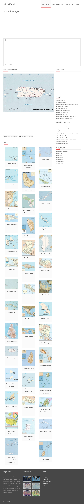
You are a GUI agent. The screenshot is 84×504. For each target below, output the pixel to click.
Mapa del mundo (47, 481)
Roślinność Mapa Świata (62, 106)
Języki (77, 4)
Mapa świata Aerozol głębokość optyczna (66, 116)
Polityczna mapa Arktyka (63, 130)
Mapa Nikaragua (45, 343)
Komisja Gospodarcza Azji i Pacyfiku (65, 128)
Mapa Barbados (28, 190)
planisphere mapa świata (63, 108)
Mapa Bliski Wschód (61, 136)
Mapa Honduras (45, 270)
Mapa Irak (59, 155)
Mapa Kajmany (11, 291)
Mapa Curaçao (46, 229)
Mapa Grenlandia (45, 254)
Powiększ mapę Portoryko (11, 136)
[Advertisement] (42, 27)
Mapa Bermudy (45, 203)
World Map (45, 478)
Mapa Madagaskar (61, 165)
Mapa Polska (60, 163)
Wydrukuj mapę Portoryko (27, 136)
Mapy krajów (69, 4)
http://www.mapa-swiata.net (14, 501)
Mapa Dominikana (12, 224)
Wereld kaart (46, 483)
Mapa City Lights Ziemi (62, 112)
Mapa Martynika (45, 318)
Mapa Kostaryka (28, 296)
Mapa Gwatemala (29, 258)
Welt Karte (45, 479)
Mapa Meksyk (29, 319)
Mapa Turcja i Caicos (45, 431)
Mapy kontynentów (57, 4)
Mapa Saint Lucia (29, 368)
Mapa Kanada (45, 295)
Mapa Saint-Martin (11, 407)
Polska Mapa (60, 132)
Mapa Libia (59, 167)
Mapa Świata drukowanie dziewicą (65, 118)
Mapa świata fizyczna (62, 114)
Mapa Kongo (60, 159)
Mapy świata (45, 4)
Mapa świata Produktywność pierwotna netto (67, 104)
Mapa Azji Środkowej (62, 126)
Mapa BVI (11, 185)
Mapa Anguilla (12, 163)
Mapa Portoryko (11, 358)
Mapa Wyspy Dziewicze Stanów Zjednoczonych (12, 459)
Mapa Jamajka (29, 273)
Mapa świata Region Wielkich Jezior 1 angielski (68, 134)
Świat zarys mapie (61, 102)
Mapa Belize (11, 209)
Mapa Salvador (28, 407)
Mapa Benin (60, 157)
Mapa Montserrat (12, 341)
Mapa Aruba (45, 159)
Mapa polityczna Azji (62, 141)
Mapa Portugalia (61, 169)
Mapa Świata (9, 3)
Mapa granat (45, 459)
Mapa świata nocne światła (63, 110)
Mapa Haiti (12, 269)
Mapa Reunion (60, 161)
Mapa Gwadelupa (12, 251)
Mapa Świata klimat (61, 100)
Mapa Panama (29, 336)
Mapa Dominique (28, 236)
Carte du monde (46, 476)
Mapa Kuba (11, 312)
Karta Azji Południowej (62, 143)
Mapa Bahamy (45, 186)
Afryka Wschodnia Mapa (62, 137)
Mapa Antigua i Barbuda (62, 151)
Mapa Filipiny (60, 153)
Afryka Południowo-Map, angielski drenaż (66, 139)
